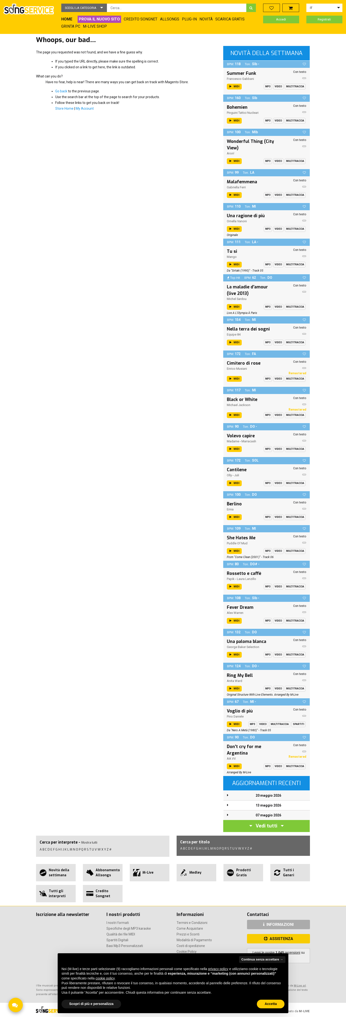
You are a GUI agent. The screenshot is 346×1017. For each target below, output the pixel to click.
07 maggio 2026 (268, 815)
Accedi (281, 19)
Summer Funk (241, 73)
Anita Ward (234, 681)
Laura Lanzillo (246, 579)
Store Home (64, 108)
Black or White (242, 399)
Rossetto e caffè (244, 573)
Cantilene (237, 470)
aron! (230, 153)
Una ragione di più (246, 216)
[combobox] (176, 8)
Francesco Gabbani (240, 79)
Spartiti (298, 724)
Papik (231, 579)
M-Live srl (300, 985)
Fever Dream (240, 607)
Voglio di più (240, 711)
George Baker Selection (243, 647)
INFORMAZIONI (278, 924)
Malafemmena (242, 182)
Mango (232, 257)
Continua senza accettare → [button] (262, 959)
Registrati (324, 19)
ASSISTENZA (278, 938)
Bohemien (237, 107)
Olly (229, 475)
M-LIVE (304, 1011)
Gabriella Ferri (236, 187)
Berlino (234, 504)
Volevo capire (241, 436)
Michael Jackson (238, 405)
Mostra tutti (89, 842)
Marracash (248, 441)
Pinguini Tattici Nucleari (243, 112)
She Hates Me (241, 538)
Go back (61, 91)
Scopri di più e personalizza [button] (91, 1004)
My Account (85, 108)
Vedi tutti (266, 826)
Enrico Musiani (237, 368)
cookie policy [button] (105, 978)
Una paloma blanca (246, 641)
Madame (233, 441)
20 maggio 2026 (268, 795)
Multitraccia (295, 86)
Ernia (230, 509)
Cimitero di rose (243, 363)
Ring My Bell (240, 675)
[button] (84, 8)
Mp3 (268, 86)
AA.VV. (231, 758)
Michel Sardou (237, 299)
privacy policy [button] (218, 969)
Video (278, 86)
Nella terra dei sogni (248, 329)
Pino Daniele (235, 716)
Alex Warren (235, 613)
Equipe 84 (234, 334)
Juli (236, 475)
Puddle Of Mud (237, 543)
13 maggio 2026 (268, 805)
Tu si (232, 251)
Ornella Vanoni (237, 221)
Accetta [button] (271, 1004)
